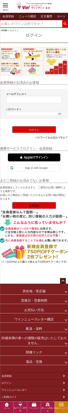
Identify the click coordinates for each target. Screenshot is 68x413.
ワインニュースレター (14, 389)
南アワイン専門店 (20, 407)
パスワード (14, 109)
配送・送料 (34, 328)
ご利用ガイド (9, 397)
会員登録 (6, 375)
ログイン (6, 382)
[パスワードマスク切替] (59, 114)
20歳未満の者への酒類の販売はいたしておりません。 (34, 340)
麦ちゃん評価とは (47, 407)
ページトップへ (63, 281)
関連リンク (34, 352)
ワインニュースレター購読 (34, 319)
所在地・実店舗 (34, 291)
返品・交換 (34, 361)
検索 (65, 23)
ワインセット (34, 405)
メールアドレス (16, 94)
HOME (4, 30)
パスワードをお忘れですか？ (51, 137)
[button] (34, 157)
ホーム (6, 405)
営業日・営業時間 (34, 300)
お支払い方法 (34, 310)
